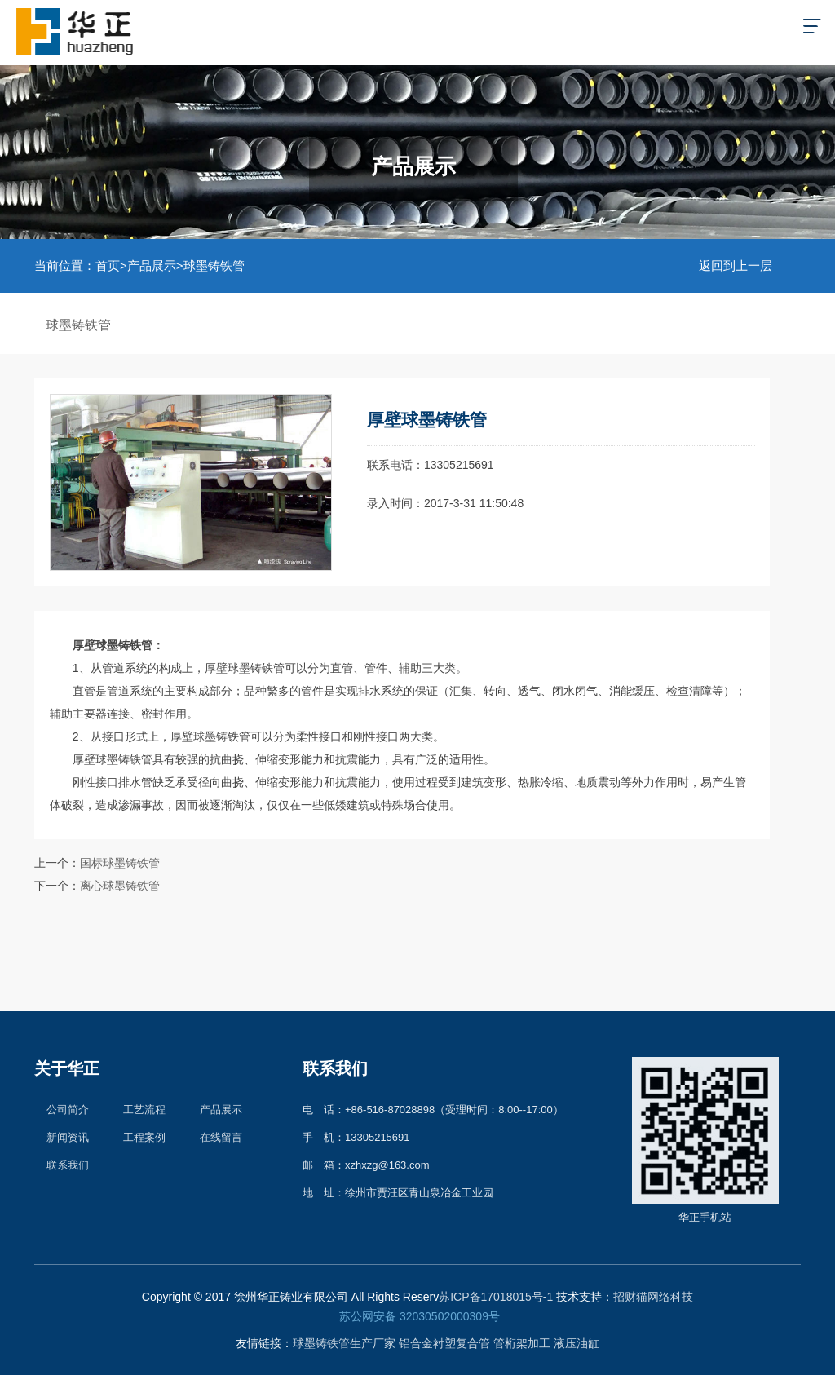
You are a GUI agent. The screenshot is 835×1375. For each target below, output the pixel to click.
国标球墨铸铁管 (120, 862)
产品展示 (151, 265)
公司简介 (67, 1109)
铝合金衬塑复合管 (444, 1343)
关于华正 (66, 1068)
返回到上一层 (735, 265)
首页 (107, 265)
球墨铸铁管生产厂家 (344, 1343)
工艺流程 (144, 1109)
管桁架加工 (521, 1343)
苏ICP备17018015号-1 (496, 1296)
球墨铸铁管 (214, 265)
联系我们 (67, 1165)
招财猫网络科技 (653, 1296)
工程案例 (144, 1137)
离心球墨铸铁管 (120, 885)
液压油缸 (576, 1343)
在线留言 (221, 1137)
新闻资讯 (67, 1137)
